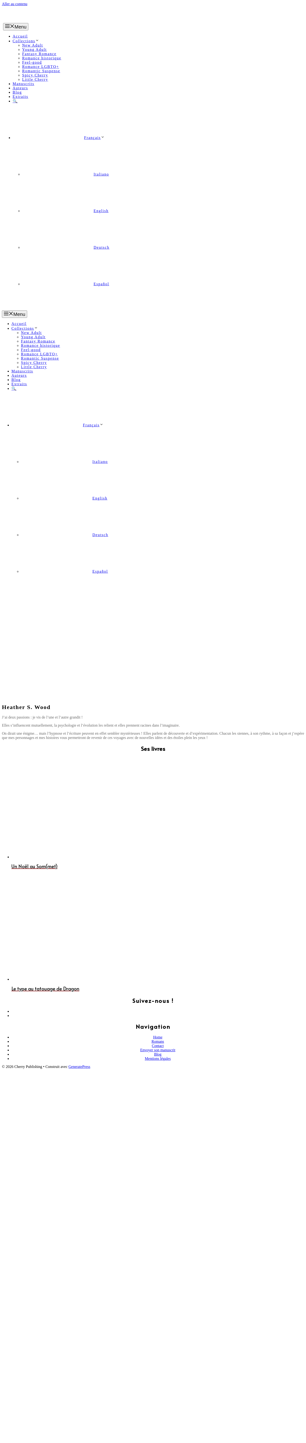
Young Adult (34, 50)
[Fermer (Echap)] (4, 1436)
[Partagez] (8, 1436)
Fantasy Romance (39, 54)
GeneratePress (79, 956)
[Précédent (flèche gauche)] (4, 1440)
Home (157, 927)
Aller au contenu (14, 4)
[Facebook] (158, 900)
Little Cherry (35, 79)
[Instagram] (158, 904)
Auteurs (20, 88)
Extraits (20, 97)
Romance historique (41, 58)
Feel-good (32, 62)
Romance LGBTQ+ (40, 67)
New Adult (32, 45)
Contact (158, 935)
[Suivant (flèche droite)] (8, 1440)
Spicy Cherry (35, 75)
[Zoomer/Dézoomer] (18, 1436)
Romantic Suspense (41, 71)
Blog (17, 92)
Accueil (20, 36)
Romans (157, 931)
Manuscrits (23, 84)
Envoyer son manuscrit (158, 940)
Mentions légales (158, 948)
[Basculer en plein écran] (13, 1436)
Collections (26, 41)
